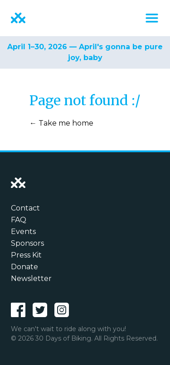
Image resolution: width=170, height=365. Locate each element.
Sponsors (27, 243)
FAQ (18, 219)
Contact (25, 208)
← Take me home (61, 123)
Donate (24, 266)
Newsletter (31, 278)
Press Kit (26, 255)
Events (23, 231)
